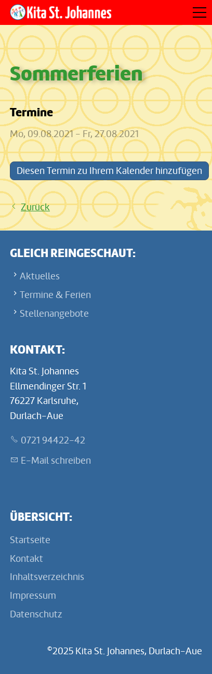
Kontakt (26, 558)
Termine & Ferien (55, 295)
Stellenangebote (54, 313)
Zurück (35, 207)
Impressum (33, 595)
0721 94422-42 (53, 440)
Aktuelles (40, 276)
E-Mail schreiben (56, 460)
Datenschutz (36, 614)
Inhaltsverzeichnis (47, 577)
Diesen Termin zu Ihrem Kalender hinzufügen (109, 171)
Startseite (30, 540)
